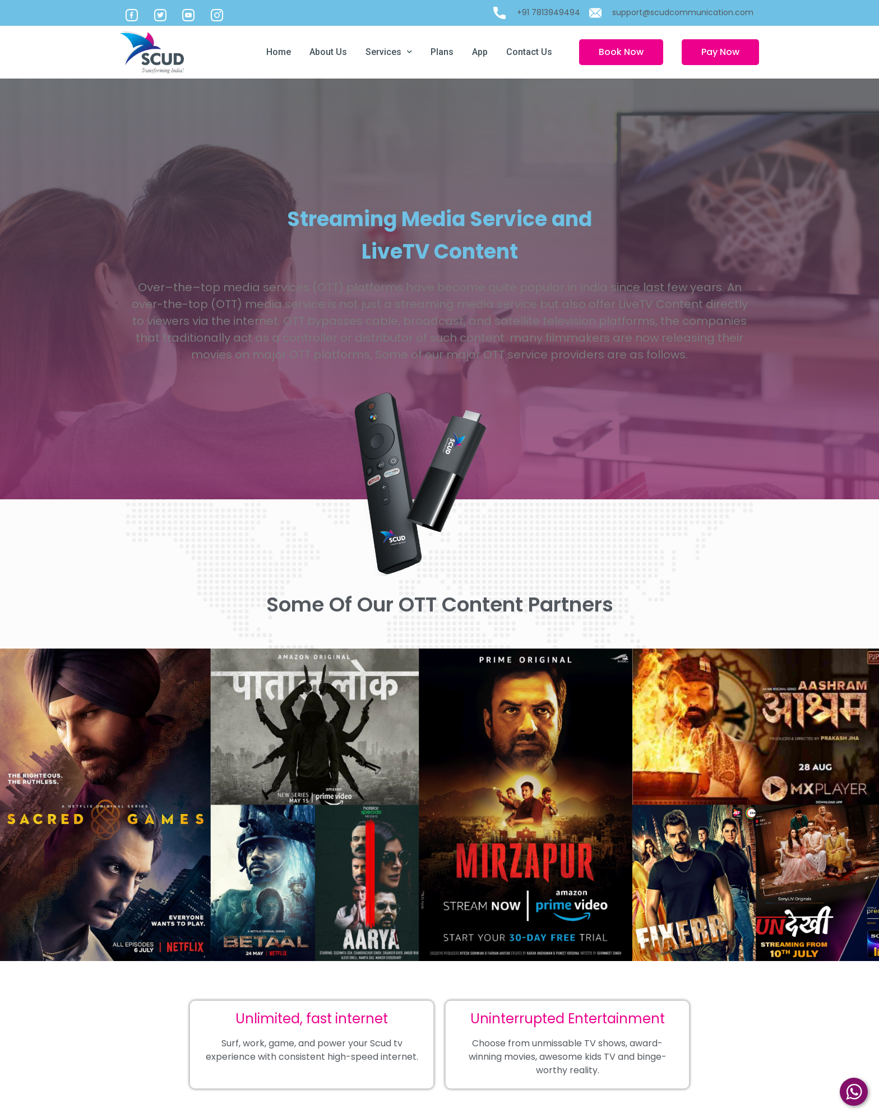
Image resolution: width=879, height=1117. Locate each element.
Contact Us (529, 52)
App (480, 52)
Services (389, 52)
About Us (328, 52)
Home (278, 52)
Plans (442, 52)
